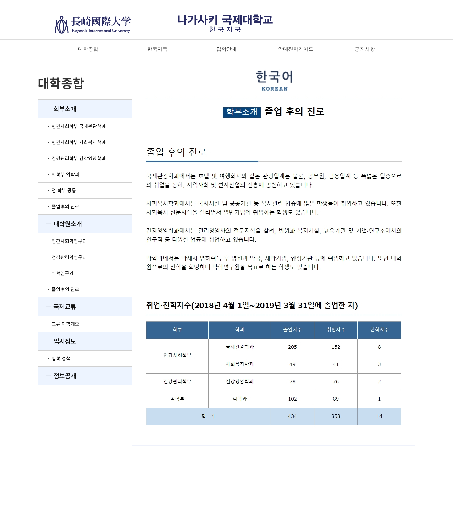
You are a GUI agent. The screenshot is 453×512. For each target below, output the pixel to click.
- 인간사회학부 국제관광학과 (72, 126)
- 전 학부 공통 (57, 190)
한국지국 (157, 49)
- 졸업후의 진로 (58, 206)
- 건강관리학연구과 (62, 257)
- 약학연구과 (56, 273)
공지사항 (365, 49)
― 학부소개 (57, 108)
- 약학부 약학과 (58, 174)
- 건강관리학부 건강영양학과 (72, 158)
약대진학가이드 (295, 49)
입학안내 (226, 49)
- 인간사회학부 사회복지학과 (72, 142)
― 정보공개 (57, 375)
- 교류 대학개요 (58, 323)
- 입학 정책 (54, 358)
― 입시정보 (57, 341)
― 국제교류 (57, 306)
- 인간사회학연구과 (62, 241)
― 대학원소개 (60, 223)
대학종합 (88, 49)
